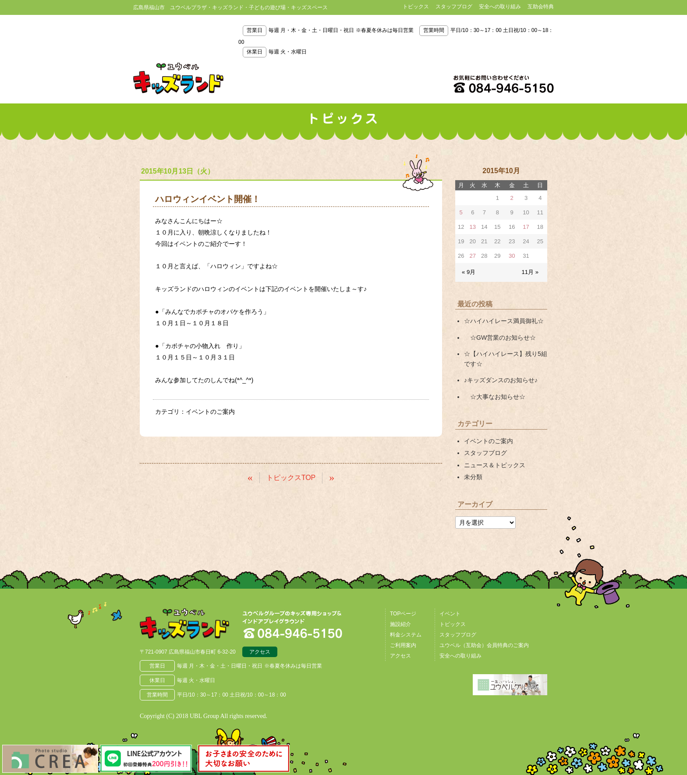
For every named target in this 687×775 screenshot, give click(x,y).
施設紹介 (400, 624)
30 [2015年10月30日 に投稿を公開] (512, 255)
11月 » (530, 272)
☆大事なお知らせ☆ (494, 396)
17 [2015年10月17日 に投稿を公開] (526, 227)
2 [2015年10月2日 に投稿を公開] (511, 198)
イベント (449, 613)
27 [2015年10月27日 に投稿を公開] (473, 255)
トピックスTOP (291, 477)
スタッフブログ (454, 7)
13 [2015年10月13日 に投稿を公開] (473, 227)
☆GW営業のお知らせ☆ (500, 337)
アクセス (259, 651)
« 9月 (468, 272)
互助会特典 (541, 7)
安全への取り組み (500, 7)
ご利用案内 (403, 645)
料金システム (405, 634)
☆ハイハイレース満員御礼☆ (504, 320)
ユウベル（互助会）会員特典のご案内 (484, 645)
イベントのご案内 (210, 411)
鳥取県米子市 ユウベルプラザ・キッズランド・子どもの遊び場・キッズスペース (178, 78)
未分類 (473, 476)
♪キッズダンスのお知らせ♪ (501, 380)
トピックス (416, 7)
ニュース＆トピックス (494, 464)
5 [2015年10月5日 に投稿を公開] (461, 212)
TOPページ (403, 613)
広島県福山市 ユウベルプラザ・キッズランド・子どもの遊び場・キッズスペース (185, 624)
